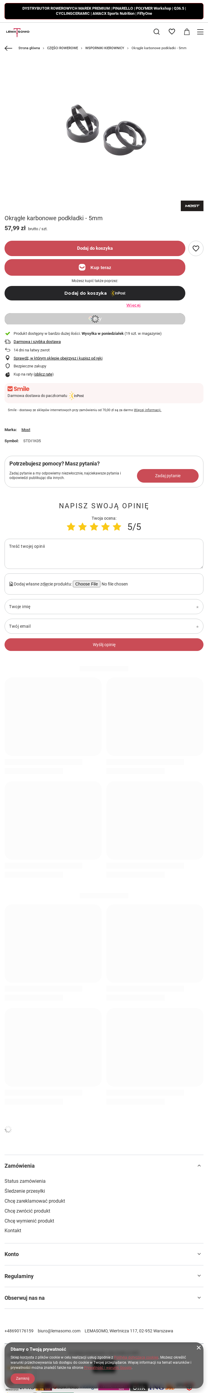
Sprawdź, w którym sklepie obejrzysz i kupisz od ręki (58, 358)
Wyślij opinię (104, 644)
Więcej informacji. (147, 410)
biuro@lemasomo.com (59, 1330)
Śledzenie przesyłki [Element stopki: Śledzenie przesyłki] (25, 1191)
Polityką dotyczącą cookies (136, 1357)
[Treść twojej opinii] (104, 554)
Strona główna (29, 48)
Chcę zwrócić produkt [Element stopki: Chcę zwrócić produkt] (27, 1211)
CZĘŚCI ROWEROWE (62, 48)
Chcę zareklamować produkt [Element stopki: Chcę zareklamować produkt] (35, 1201)
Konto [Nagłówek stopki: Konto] (12, 1254)
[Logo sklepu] (17, 32)
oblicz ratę (43, 374)
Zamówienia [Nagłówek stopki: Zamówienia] (20, 1166)
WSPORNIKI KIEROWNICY (104, 48)
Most (25, 429)
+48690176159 (19, 1330)
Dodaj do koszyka (95, 248)
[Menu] (201, 32)
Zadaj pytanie (167, 475)
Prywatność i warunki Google (108, 1368)
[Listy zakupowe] (171, 32)
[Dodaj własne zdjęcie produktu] (114, 584)
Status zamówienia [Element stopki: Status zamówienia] (25, 1181)
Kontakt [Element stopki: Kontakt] (13, 1230)
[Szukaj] (156, 32)
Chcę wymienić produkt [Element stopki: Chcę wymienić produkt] (29, 1221)
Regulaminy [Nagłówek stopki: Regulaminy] (19, 1276)
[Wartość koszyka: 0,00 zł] (186, 32)
